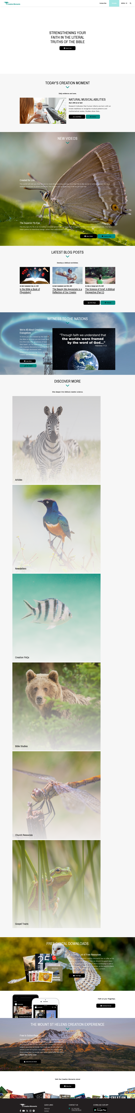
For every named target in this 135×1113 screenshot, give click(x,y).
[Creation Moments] (12, 3)
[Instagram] (30, 1111)
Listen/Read (77, 117)
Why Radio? (28, 366)
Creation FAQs (106, 236)
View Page (77, 976)
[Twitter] (27, 1111)
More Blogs (92, 303)
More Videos (88, 236)
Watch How (67, 48)
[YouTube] (23, 1111)
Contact (46, 1111)
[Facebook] (20, 1111)
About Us (47, 1108)
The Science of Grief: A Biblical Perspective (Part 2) (100, 290)
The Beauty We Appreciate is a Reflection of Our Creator (67, 290)
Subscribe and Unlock (30, 1062)
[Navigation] (124, 3)
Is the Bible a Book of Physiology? (30, 290)
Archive (93, 117)
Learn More (28, 361)
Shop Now (67, 1086)
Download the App (106, 1006)
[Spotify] (34, 1111)
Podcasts (108, 303)
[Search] (131, 3)
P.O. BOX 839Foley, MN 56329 (76, 1109)
